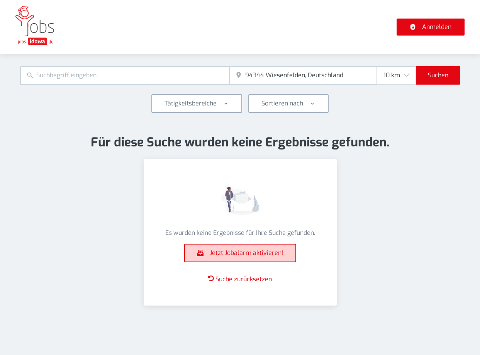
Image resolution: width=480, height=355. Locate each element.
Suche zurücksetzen (240, 279)
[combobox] (124, 75)
